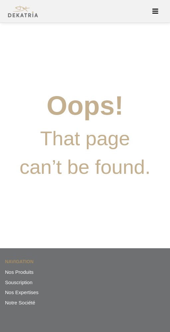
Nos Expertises (22, 292)
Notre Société (20, 302)
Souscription (19, 282)
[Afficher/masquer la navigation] (155, 11)
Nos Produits (19, 272)
